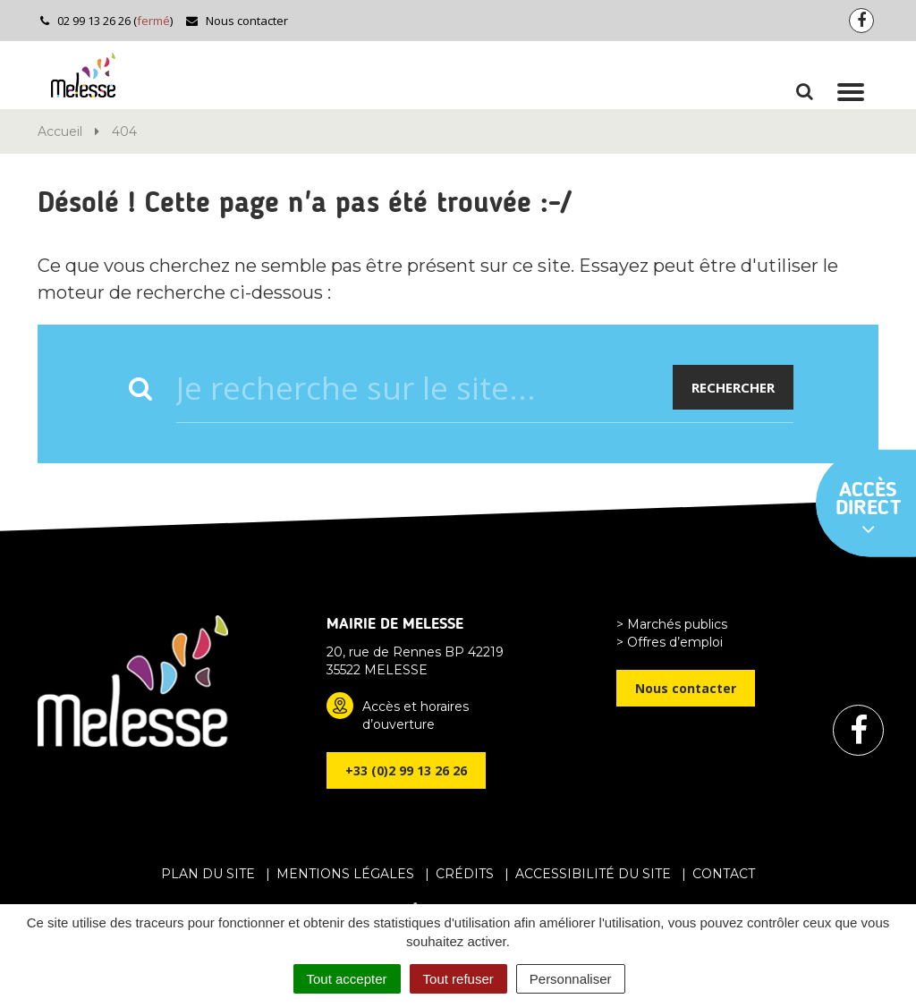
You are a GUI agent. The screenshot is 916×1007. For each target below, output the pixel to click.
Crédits (465, 874)
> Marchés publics (671, 624)
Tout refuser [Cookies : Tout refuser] (458, 978)
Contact (723, 874)
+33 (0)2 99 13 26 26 (406, 770)
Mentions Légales (345, 874)
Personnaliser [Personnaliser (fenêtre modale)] (571, 978)
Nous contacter (236, 21)
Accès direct (868, 509)
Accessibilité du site (593, 874)
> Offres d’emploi (669, 642)
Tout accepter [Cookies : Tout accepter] (347, 978)
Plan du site (208, 874)
